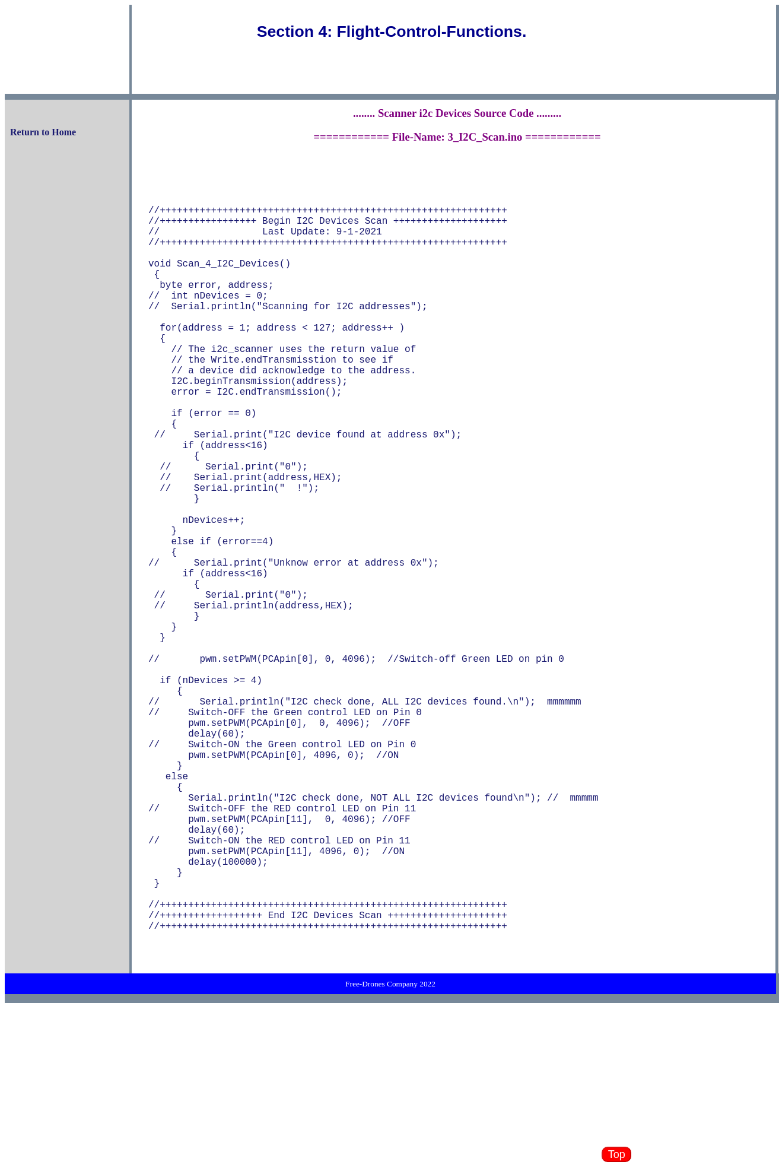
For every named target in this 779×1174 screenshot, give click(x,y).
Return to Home (43, 132)
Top (616, 1154)
